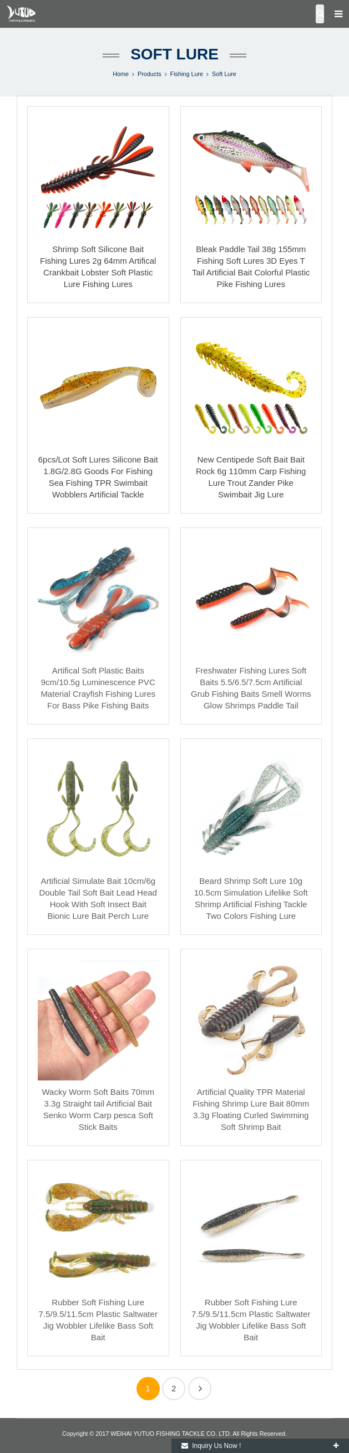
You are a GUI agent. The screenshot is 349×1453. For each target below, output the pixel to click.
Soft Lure (174, 54)
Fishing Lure (186, 74)
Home (121, 74)
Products (149, 74)
